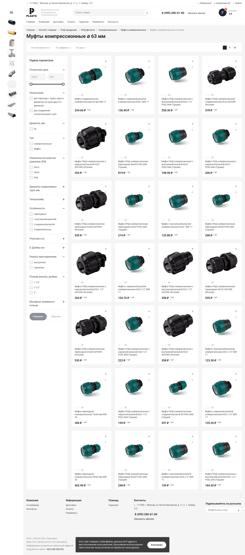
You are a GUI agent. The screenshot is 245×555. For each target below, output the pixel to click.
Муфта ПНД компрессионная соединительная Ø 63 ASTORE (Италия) (220, 102)
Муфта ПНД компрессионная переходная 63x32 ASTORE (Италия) (220, 289)
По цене (80, 47)
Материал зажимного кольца (42, 303)
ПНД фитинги (88, 30)
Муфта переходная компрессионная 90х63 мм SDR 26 (91, 477)
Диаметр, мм (37, 123)
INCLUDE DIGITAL (55, 549)
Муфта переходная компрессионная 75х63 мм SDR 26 (91, 414)
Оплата (71, 22)
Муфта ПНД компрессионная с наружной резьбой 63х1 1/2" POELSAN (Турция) (134, 414)
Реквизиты (98, 22)
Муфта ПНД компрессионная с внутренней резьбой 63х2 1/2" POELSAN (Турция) (177, 102)
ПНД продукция (68, 30)
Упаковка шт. (37, 238)
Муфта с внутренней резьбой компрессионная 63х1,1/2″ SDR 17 (221, 352)
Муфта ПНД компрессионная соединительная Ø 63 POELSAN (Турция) (177, 414)
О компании (32, 505)
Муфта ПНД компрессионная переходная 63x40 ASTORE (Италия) (90, 352)
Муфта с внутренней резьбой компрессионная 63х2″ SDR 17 (177, 225)
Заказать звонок (196, 13)
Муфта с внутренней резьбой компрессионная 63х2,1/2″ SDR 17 (177, 477)
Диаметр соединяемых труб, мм (43, 188)
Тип (32, 138)
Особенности (37, 208)
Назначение (36, 92)
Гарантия (84, 22)
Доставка (58, 22)
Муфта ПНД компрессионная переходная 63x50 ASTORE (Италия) (90, 227)
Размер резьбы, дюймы (43, 276)
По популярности (40, 47)
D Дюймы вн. (37, 247)
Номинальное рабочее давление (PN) (43, 160)
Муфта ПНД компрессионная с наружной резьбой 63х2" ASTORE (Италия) (90, 164)
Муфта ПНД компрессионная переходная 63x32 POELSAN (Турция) (133, 227)
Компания (44, 22)
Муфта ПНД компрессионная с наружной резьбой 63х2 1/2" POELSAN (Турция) (134, 352)
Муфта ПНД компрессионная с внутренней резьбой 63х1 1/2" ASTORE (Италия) (177, 289)
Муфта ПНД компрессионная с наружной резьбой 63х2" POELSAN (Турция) (221, 164)
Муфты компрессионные (133, 30)
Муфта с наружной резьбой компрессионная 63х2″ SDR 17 (133, 100)
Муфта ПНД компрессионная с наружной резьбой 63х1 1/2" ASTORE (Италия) (90, 289)
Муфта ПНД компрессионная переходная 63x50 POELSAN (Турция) (133, 477)
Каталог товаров (47, 30)
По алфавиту (62, 47)
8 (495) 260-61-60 (173, 12)
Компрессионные (108, 30)
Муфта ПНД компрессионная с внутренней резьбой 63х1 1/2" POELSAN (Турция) (221, 477)
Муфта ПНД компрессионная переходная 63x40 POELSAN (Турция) (220, 227)
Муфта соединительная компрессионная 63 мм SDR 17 (90, 100)
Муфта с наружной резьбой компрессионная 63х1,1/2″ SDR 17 (221, 414)
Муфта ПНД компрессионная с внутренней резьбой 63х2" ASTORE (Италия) (177, 352)
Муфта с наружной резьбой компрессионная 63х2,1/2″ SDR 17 (134, 289)
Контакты (113, 22)
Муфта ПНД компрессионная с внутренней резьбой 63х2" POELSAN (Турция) (177, 164)
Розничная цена (39, 69)
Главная (30, 22)
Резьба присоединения (43, 256)
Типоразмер (37, 199)
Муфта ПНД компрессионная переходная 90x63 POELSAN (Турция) (133, 164)
